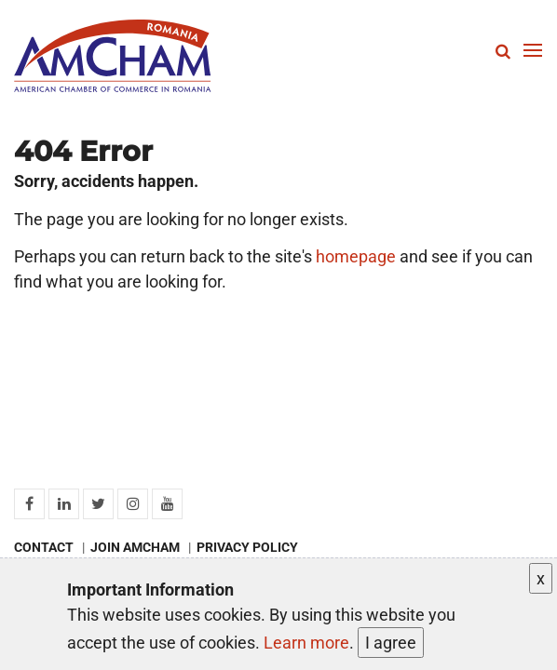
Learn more (306, 642)
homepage (356, 256)
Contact (44, 547)
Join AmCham (135, 547)
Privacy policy (247, 547)
